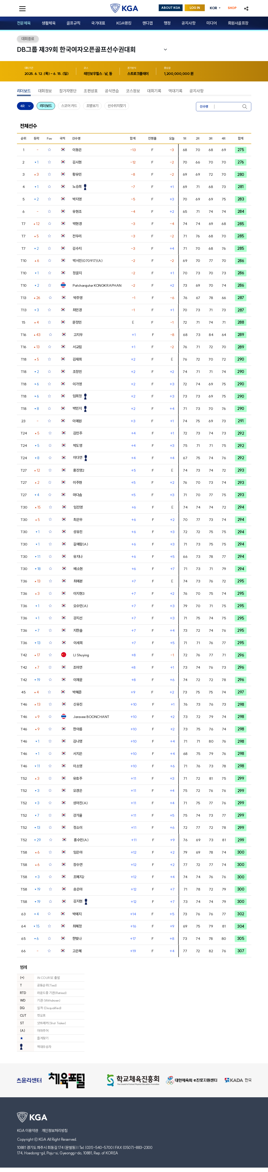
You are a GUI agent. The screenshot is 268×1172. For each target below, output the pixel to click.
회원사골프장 (238, 23)
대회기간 (28, 67)
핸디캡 (147, 23)
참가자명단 (68, 90)
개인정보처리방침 (55, 1130)
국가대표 (98, 23)
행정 (167, 23)
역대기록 (175, 90)
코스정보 (133, 90)
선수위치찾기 (117, 105)
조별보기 (92, 105)
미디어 (211, 23)
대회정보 (45, 90)
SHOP (232, 8)
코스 (86, 67)
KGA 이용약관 (27, 1130)
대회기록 (154, 90)
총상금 (167, 67)
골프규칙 (73, 23)
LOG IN (195, 8)
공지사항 (188, 23)
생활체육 (48, 23)
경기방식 (131, 67)
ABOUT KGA (170, 8)
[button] (246, 8)
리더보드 (24, 90)
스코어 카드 (69, 105)
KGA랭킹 (123, 23)
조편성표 (91, 90)
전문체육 (24, 23)
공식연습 (112, 90)
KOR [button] (214, 8)
